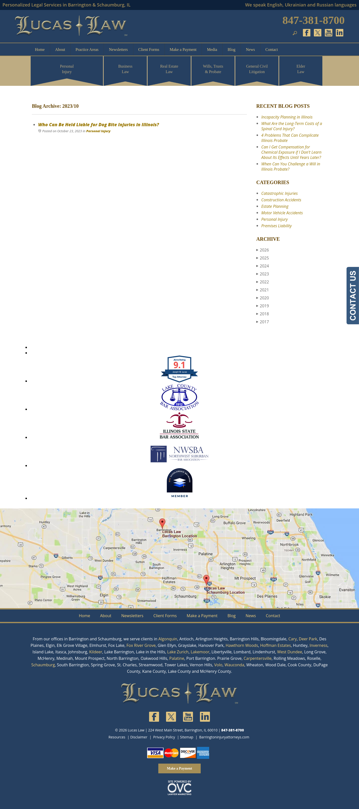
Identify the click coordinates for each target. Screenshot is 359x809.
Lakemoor (200, 652)
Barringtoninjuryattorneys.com (224, 737)
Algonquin (167, 639)
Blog (231, 49)
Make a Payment (183, 49)
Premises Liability (276, 226)
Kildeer (95, 652)
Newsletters (118, 49)
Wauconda (234, 665)
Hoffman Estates (275, 645)
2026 (262, 250)
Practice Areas (87, 49)
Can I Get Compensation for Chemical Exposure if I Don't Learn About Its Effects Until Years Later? (291, 152)
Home (40, 49)
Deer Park (308, 639)
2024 (262, 266)
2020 (262, 298)
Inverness (319, 645)
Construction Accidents (281, 200)
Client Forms (148, 49)
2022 (262, 282)
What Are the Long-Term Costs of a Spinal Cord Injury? (291, 126)
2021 (262, 290)
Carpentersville (257, 658)
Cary (292, 639)
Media (212, 49)
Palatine (176, 658)
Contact (272, 49)
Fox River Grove (141, 645)
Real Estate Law (169, 69)
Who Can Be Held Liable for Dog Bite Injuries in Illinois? (98, 124)
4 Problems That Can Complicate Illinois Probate (290, 137)
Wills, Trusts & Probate (213, 69)
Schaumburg (43, 665)
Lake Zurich (178, 652)
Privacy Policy (164, 737)
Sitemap (186, 737)
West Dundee (289, 652)
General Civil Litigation (257, 69)
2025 (262, 258)
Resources (116, 737)
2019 (262, 306)
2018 (262, 314)
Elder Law (300, 69)
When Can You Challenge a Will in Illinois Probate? (290, 166)
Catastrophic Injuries (279, 193)
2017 (262, 322)
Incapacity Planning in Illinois (287, 117)
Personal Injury (67, 69)
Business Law (125, 69)
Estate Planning (274, 206)
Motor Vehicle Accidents (282, 213)
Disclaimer (138, 737)
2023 (262, 274)
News (250, 49)
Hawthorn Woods (242, 645)
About (60, 49)
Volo (218, 665)
